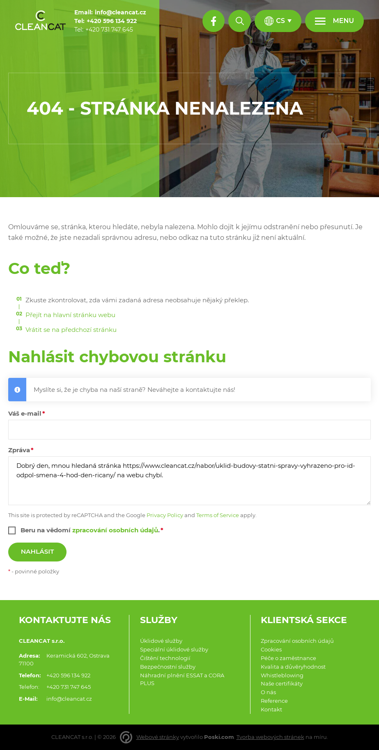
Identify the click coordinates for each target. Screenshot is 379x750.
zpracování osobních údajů (115, 530)
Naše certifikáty (282, 684)
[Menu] (334, 21)
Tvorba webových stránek (270, 737)
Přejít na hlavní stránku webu (70, 315)
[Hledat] (239, 21)
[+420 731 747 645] (109, 29)
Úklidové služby (161, 641)
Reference (274, 701)
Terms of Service (217, 515)
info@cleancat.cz (69, 699)
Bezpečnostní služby (167, 667)
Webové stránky (157, 737)
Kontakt (271, 709)
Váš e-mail (24, 413)
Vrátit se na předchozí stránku (71, 330)
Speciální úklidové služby (174, 649)
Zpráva (19, 450)
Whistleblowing (282, 675)
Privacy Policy (165, 515)
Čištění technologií (165, 658)
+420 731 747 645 (68, 687)
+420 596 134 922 (68, 675)
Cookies (271, 649)
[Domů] (40, 21)
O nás (268, 692)
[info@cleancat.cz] (120, 12)
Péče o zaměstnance (288, 658)
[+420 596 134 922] (112, 21)
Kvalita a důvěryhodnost (293, 667)
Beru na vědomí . (90, 530)
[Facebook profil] (213, 21)
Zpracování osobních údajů (297, 641)
